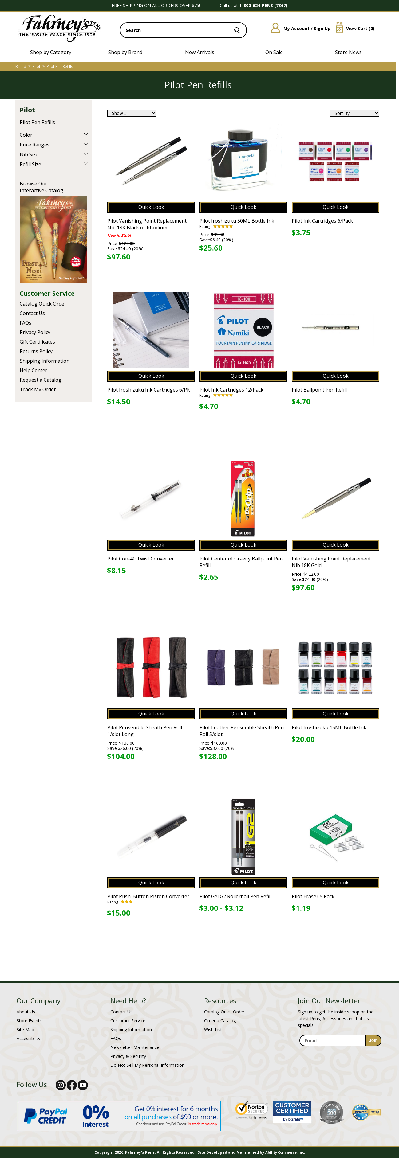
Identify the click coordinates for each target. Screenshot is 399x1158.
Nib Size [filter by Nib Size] (29, 154)
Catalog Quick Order (43, 303)
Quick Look (151, 207)
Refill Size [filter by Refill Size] (30, 164)
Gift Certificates (37, 341)
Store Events (29, 1020)
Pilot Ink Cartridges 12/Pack (231, 389)
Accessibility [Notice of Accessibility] (28, 1038)
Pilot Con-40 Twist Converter (140, 558)
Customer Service (47, 293)
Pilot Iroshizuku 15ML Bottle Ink (329, 727)
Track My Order (38, 389)
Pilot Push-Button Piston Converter (148, 896)
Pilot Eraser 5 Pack (313, 896)
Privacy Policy (35, 332)
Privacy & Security (128, 1056)
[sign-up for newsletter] (373, 1040)
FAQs (25, 322)
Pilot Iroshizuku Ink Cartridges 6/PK (148, 389)
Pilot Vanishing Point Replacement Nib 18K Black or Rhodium (147, 224)
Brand (20, 66)
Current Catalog (53, 239)
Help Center (33, 370)
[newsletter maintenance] (340, 1049)
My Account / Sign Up (298, 28)
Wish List (213, 1029)
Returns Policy (36, 351)
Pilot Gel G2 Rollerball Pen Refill (235, 896)
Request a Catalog (40, 379)
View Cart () (352, 28)
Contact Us (32, 313)
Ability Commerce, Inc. (285, 1152)
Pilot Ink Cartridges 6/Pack (322, 220)
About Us (26, 1012)
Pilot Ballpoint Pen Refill (319, 389)
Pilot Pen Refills (60, 66)
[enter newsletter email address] (340, 1040)
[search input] (183, 30)
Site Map (25, 1029)
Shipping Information (44, 360)
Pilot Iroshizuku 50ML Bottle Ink (237, 220)
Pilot (36, 66)
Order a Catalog (220, 1020)
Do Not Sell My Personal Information (147, 1065)
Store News (348, 52)
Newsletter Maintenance (134, 1047)
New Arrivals (199, 52)
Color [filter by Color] (26, 134)
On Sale (274, 52)
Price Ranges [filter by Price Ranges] (34, 144)
